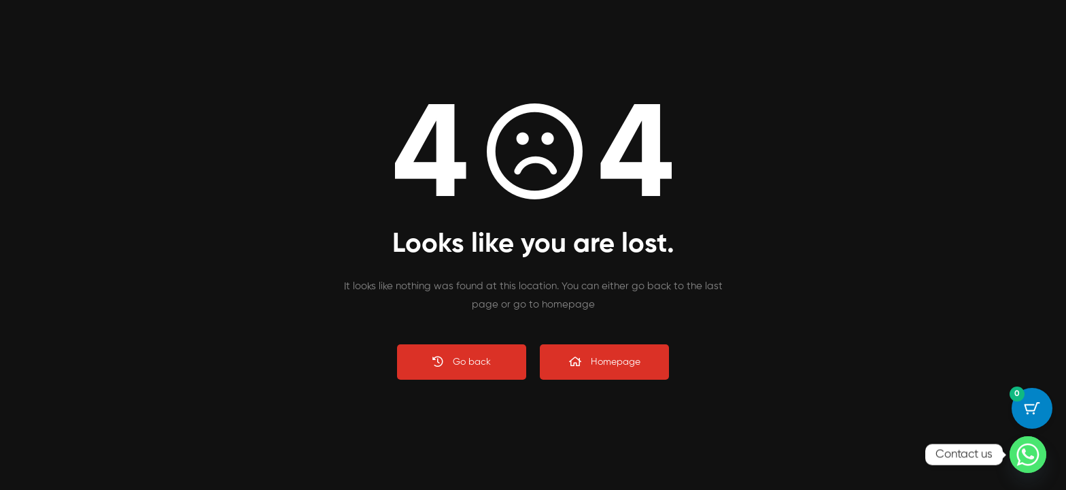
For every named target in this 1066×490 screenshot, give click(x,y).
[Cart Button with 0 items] (1032, 408)
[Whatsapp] (1028, 454)
